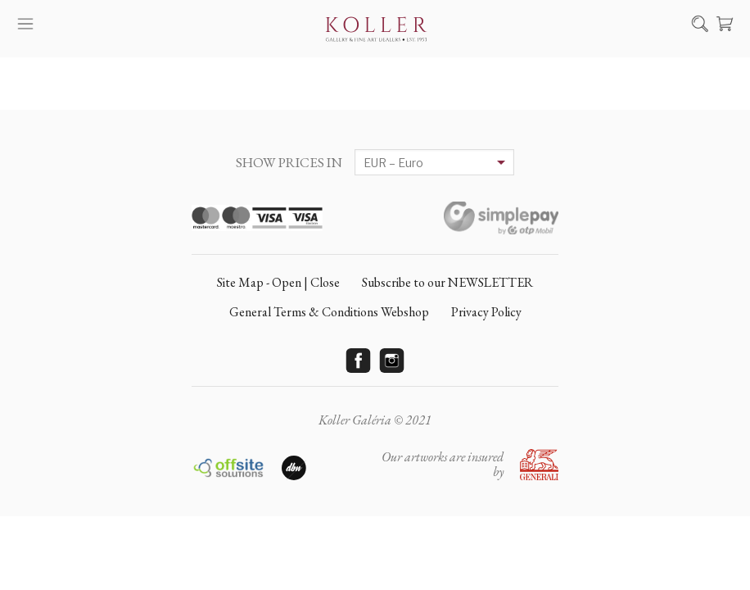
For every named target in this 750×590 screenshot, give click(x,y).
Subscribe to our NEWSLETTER (447, 282)
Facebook (358, 360)
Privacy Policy (486, 311)
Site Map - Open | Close (278, 282)
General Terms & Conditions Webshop (329, 311)
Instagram (392, 360)
